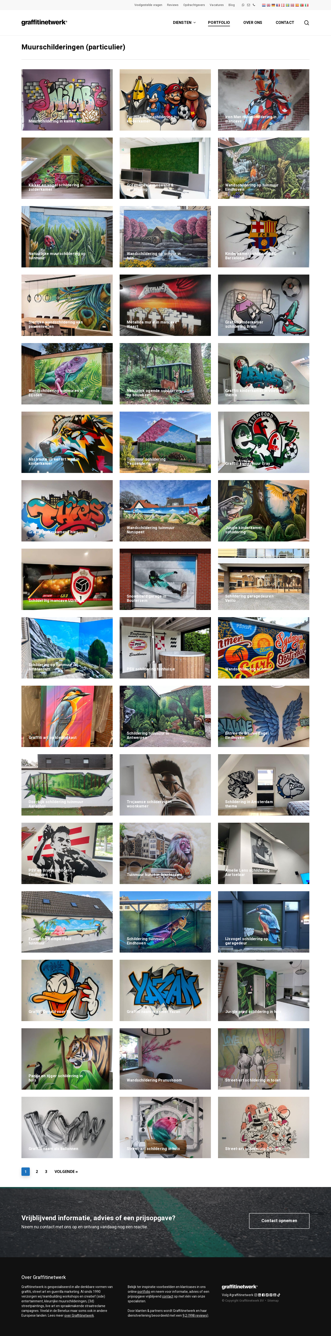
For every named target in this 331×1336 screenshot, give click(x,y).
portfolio (143, 1291)
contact (167, 1296)
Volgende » (66, 1171)
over (79, 1315)
